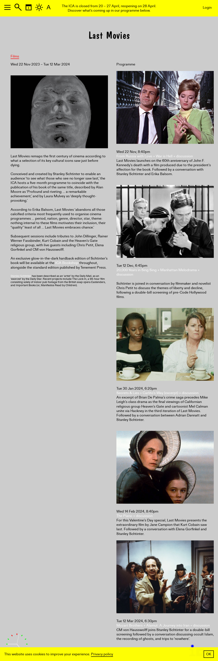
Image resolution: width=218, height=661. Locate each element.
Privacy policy (102, 654)
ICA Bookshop (66, 263)
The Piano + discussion (134, 516)
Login (207, 7)
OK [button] (208, 654)
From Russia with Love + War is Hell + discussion (154, 156)
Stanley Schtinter (21, 276)
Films (15, 56)
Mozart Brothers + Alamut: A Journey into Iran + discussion (163, 625)
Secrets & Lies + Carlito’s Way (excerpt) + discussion (157, 393)
